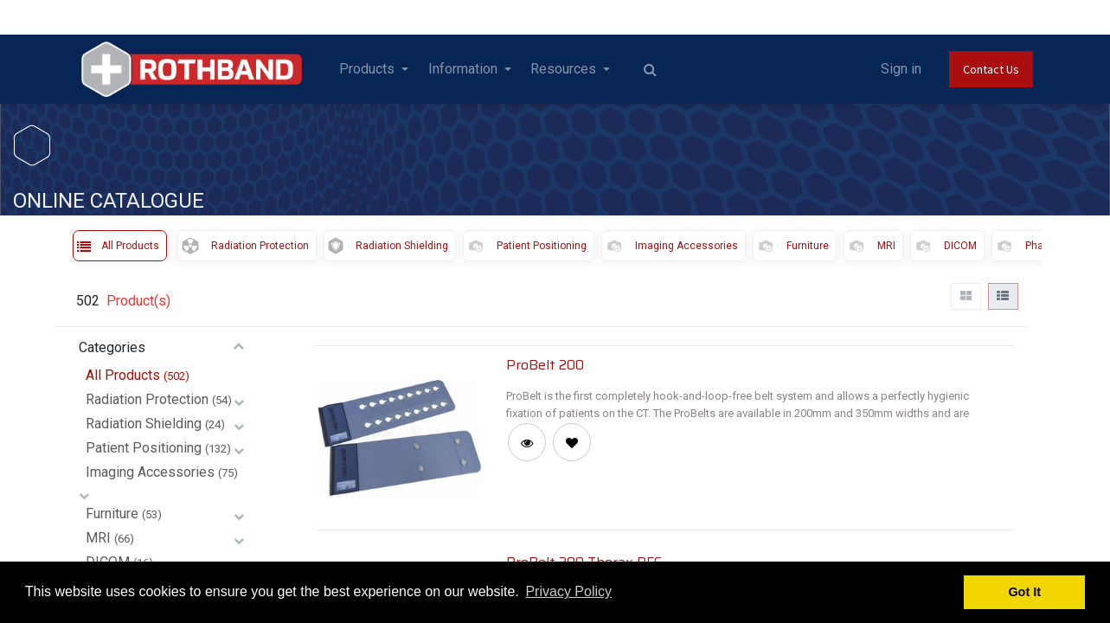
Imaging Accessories (150, 472)
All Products (123, 375)
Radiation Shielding (144, 423)
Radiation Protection (147, 399)
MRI (98, 538)
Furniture (112, 513)
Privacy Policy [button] (568, 591)
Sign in (901, 69)
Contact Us (991, 69)
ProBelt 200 (545, 364)
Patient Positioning (144, 448)
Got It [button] (1024, 592)
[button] (572, 442)
